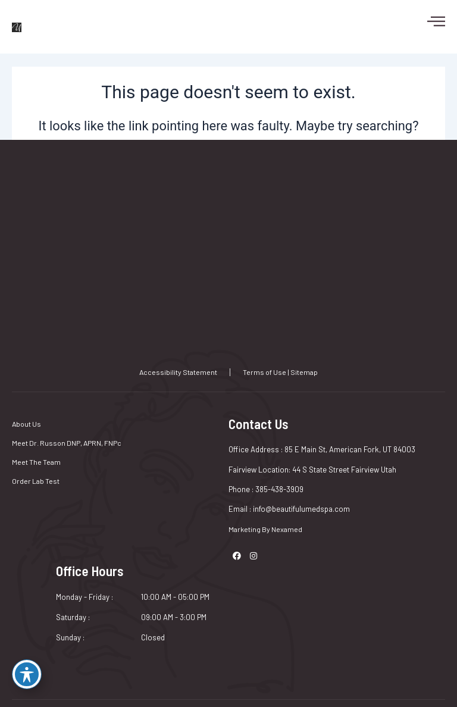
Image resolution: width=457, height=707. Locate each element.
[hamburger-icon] (430, 21)
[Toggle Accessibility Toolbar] (26, 674)
